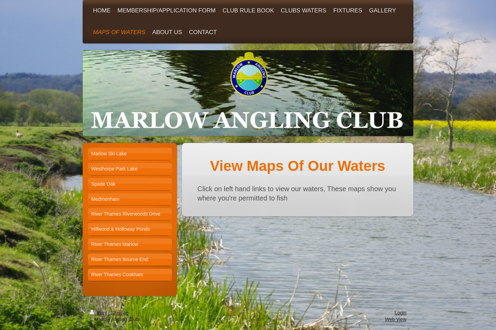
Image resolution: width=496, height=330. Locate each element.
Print (99, 313)
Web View (395, 319)
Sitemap (119, 313)
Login (400, 313)
